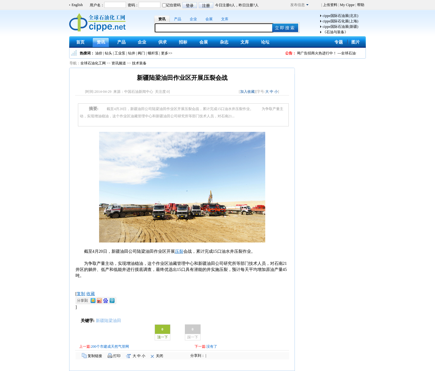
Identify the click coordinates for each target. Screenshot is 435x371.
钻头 (108, 53)
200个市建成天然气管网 (110, 346)
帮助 (360, 5)
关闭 (159, 356)
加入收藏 (247, 91)
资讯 (162, 19)
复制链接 (95, 356)
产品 (177, 19)
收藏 (90, 293)
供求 (162, 42)
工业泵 (119, 53)
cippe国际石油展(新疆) (340, 26)
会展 (209, 19)
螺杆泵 (153, 53)
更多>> (166, 53)
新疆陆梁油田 (108, 320)
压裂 (179, 251)
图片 (355, 42)
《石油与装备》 (335, 32)
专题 (338, 42)
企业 (193, 19)
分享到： (197, 355)
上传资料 (330, 5)
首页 (80, 42)
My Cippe (347, 5)
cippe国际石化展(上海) (340, 21)
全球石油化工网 (93, 63)
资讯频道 (118, 63)
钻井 (131, 53)
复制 (81, 293)
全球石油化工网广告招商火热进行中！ (310, 53)
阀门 (141, 53)
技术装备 (139, 63)
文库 (224, 19)
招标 (183, 42)
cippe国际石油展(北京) (340, 16)
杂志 (224, 42)
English (77, 5)
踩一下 (192, 337)
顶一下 (162, 337)
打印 (117, 356)
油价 (98, 53)
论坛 (265, 42)
